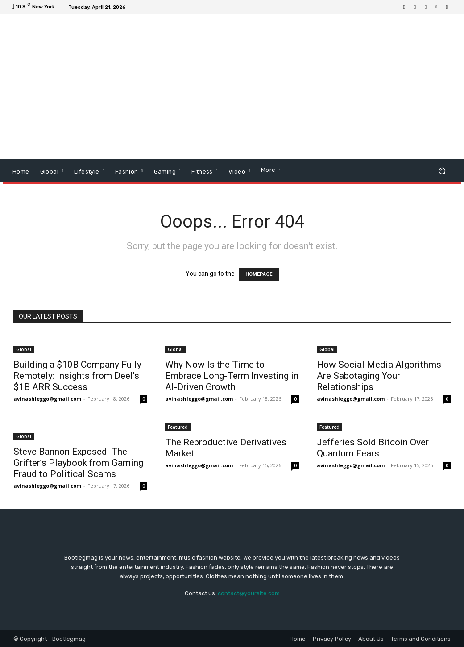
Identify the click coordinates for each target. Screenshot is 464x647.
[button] (441, 171)
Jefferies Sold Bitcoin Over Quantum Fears (373, 448)
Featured (178, 427)
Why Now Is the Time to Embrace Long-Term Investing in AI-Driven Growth (231, 375)
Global (23, 349)
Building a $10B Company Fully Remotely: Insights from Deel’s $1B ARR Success (77, 375)
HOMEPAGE (258, 274)
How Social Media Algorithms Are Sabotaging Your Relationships (379, 375)
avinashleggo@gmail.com (47, 398)
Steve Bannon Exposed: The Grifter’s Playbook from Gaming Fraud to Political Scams (78, 462)
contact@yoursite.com (249, 593)
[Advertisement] (287, 87)
